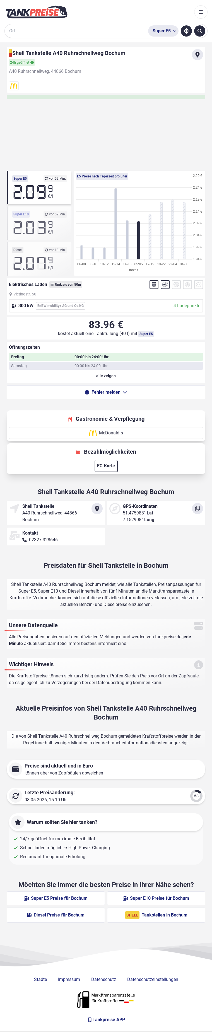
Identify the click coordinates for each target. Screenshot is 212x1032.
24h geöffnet (22, 62)
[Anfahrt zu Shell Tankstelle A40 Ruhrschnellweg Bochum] (197, 54)
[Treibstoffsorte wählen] (163, 31)
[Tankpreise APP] (106, 1020)
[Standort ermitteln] (186, 31)
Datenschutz (103, 979)
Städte (40, 979)
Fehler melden (106, 392)
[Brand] (36, 12)
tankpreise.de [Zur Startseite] (168, 636)
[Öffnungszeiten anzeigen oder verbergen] (106, 376)
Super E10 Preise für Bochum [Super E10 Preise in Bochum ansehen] (156, 898)
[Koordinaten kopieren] (197, 508)
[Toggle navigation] (201, 12)
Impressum (69, 979)
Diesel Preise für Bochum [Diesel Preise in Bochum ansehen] (56, 915)
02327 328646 (43, 539)
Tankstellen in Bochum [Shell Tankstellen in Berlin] (156, 915)
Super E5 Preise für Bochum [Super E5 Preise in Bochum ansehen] (56, 898)
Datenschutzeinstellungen (152, 979)
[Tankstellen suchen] (199, 31)
